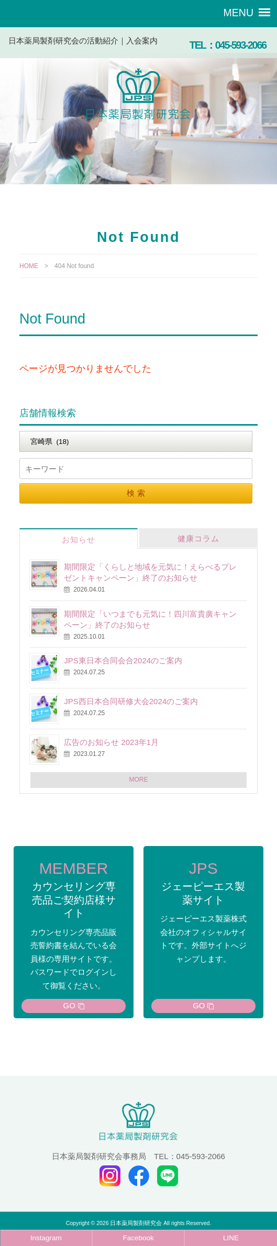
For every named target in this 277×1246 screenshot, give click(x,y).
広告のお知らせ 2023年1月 (111, 742)
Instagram (46, 1238)
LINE (231, 1238)
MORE (138, 779)
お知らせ (78, 539)
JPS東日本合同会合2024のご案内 (123, 660)
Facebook (138, 1238)
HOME (28, 266)
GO (69, 1005)
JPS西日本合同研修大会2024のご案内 (131, 701)
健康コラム (198, 538)
